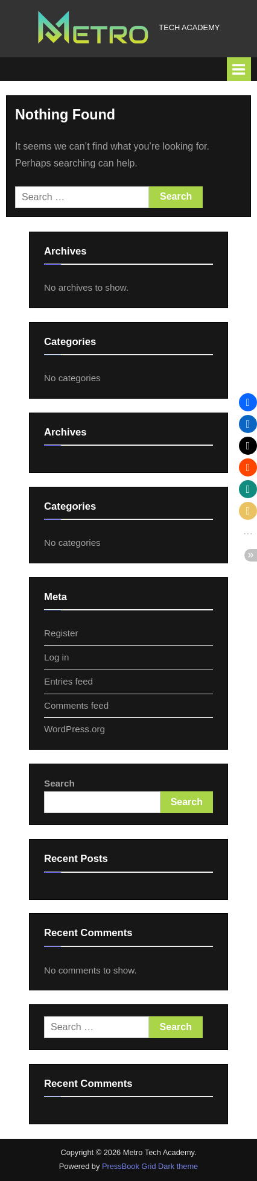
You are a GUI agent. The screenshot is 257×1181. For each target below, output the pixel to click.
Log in (56, 657)
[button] (248, 402)
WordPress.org (74, 729)
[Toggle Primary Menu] (239, 69)
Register (61, 633)
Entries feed (68, 681)
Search (59, 783)
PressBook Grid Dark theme (150, 1166)
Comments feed (76, 705)
